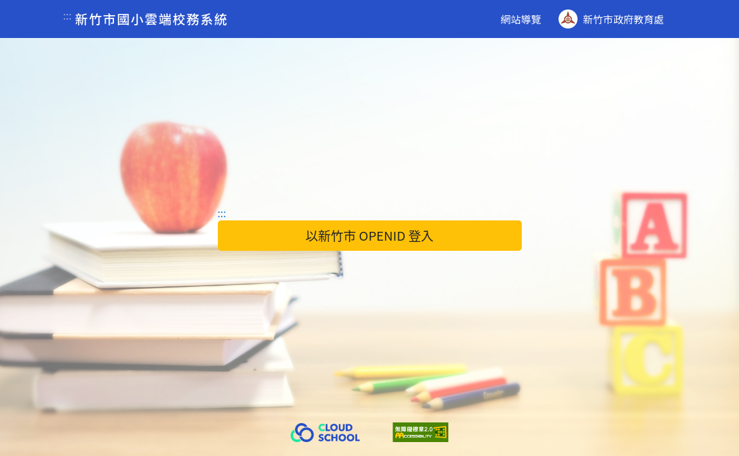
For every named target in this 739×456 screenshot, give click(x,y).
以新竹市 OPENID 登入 (369, 235)
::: (67, 15)
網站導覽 (520, 19)
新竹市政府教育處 (611, 19)
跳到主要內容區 (10, 0)
